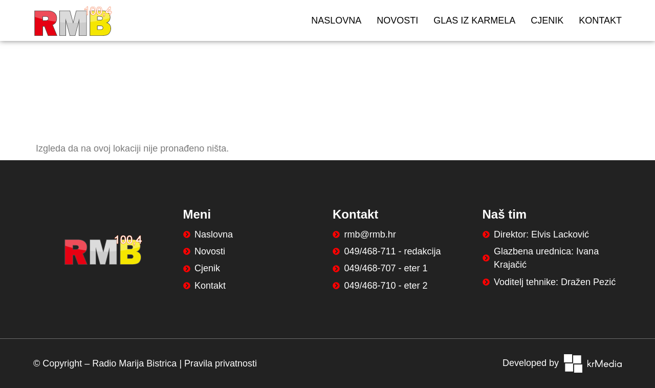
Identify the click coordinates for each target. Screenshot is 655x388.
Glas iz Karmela (474, 20)
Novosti (397, 20)
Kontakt (600, 20)
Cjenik (547, 20)
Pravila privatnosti (220, 363)
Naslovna (336, 20)
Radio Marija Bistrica (134, 363)
